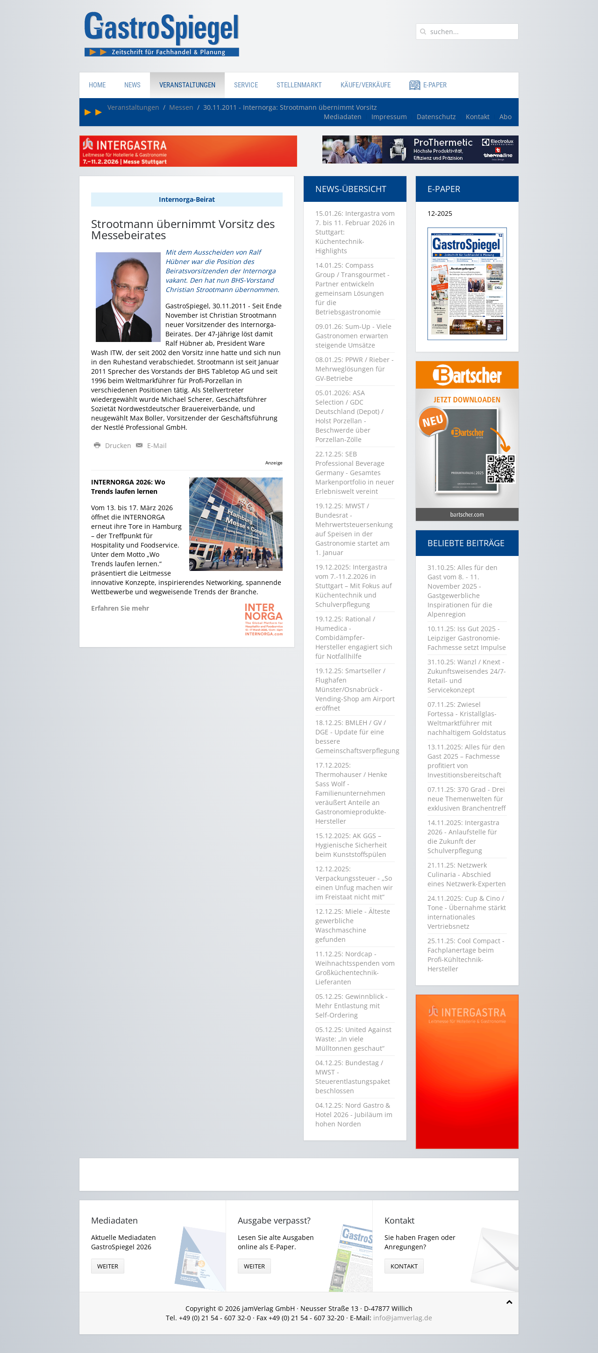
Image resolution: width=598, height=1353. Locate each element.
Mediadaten (343, 116)
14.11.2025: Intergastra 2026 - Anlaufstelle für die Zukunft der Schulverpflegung (463, 836)
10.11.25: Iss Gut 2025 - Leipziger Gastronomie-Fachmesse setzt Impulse (466, 638)
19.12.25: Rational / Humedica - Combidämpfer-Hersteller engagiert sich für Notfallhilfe (353, 637)
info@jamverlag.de (402, 1317)
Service (246, 85)
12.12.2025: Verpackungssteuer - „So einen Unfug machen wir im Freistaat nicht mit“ (354, 882)
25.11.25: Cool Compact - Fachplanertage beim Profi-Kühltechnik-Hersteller (466, 954)
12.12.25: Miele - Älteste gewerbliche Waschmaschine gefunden (352, 925)
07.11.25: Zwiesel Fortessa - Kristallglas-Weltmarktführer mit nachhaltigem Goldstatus (466, 718)
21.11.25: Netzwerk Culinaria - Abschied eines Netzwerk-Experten (466, 874)
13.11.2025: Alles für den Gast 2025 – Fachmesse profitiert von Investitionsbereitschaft (466, 760)
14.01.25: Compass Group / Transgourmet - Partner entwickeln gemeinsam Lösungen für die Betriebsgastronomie (352, 288)
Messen (181, 107)
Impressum (389, 116)
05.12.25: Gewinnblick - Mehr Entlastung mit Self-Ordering (351, 1005)
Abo (505, 116)
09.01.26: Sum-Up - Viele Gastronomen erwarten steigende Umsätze (353, 335)
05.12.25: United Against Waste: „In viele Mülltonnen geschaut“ (353, 1039)
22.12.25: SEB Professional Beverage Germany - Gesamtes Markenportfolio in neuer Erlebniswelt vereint (354, 472)
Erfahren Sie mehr (120, 608)
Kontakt (478, 116)
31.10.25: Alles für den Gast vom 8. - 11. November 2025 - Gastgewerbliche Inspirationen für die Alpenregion (462, 591)
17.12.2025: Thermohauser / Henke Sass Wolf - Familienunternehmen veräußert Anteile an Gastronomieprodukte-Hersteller (351, 793)
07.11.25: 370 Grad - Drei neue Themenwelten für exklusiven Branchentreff (466, 798)
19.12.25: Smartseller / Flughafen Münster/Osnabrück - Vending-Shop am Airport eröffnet (355, 689)
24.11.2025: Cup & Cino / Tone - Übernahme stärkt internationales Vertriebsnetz (466, 912)
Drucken (112, 445)
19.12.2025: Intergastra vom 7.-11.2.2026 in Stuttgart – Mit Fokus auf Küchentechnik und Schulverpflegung (353, 586)
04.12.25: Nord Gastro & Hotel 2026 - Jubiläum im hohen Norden (353, 1114)
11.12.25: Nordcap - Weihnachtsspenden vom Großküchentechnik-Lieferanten (355, 967)
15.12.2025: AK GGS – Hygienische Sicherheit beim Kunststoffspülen (351, 845)
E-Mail (150, 445)
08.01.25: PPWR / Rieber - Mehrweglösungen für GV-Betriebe (354, 369)
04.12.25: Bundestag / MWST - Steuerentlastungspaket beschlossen (352, 1076)
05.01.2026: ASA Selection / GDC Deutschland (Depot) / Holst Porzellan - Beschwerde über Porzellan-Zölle (349, 416)
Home (97, 85)
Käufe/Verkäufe (366, 85)
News (132, 85)
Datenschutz (436, 116)
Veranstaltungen (187, 85)
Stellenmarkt (299, 85)
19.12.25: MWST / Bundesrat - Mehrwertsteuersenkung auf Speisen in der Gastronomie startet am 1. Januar (354, 529)
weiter (107, 1266)
